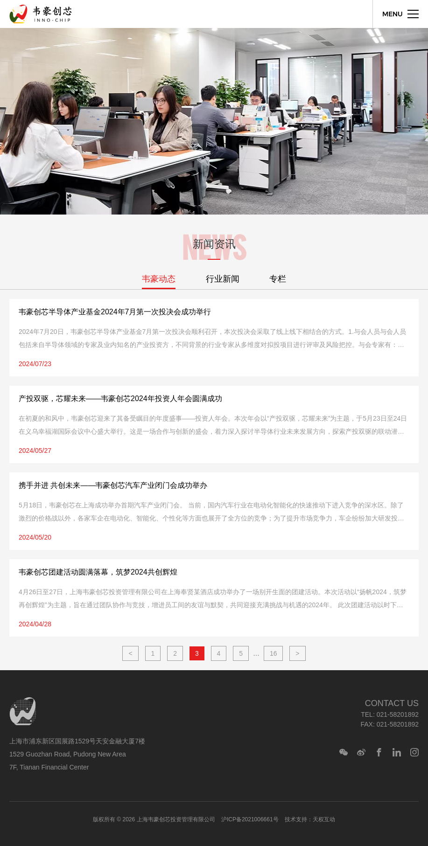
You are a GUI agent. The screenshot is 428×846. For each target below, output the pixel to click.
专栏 (277, 279)
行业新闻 (222, 279)
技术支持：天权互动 (310, 819)
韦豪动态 (158, 279)
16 (273, 653)
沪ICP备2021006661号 (250, 819)
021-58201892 (398, 714)
